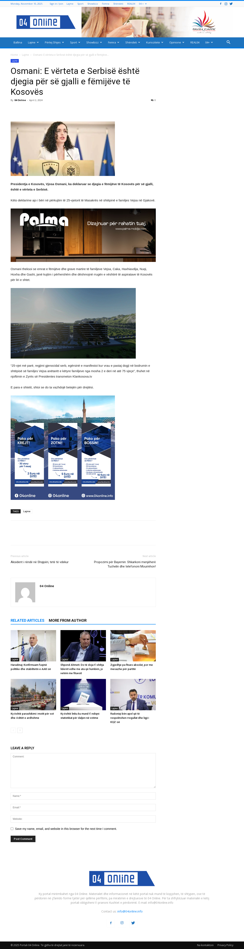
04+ (209, 42)
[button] (228, 43)
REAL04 (131, 3)
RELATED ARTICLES (27, 620)
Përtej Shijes (54, 42)
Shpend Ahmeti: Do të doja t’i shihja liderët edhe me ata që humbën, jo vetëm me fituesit (82, 669)
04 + (143, 3)
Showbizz (92, 3)
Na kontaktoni (205, 945)
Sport (80, 3)
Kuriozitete (154, 42)
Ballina (18, 42)
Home (14, 55)
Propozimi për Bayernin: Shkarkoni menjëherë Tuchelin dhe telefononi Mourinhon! (125, 564)
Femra (105, 3)
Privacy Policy (225, 945)
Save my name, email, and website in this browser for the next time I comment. (66, 828)
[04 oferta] (63, 503)
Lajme (70, 3)
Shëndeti (118, 3)
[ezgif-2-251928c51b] (83, 323)
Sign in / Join (56, 3)
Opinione (176, 42)
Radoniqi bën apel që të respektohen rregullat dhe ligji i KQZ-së (129, 718)
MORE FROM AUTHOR (68, 620)
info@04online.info (130, 911)
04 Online (20, 100)
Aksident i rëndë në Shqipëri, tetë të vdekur (40, 562)
